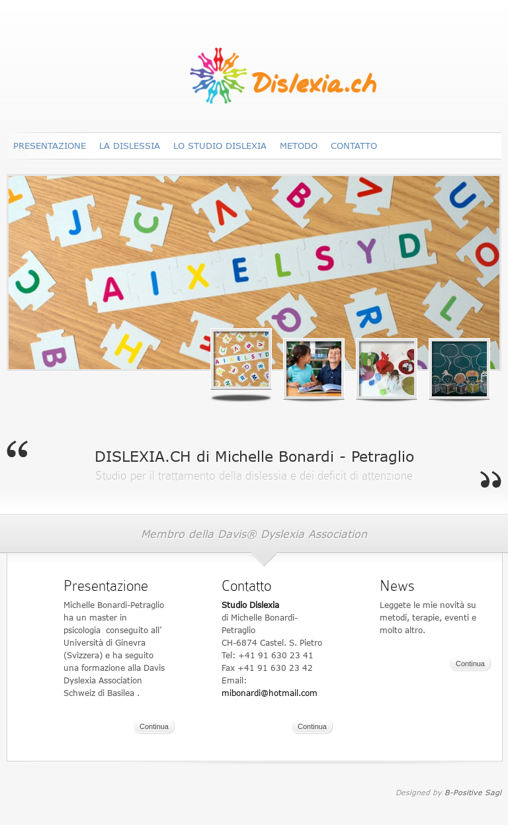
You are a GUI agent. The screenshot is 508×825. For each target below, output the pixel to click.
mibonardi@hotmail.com (270, 693)
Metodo (299, 145)
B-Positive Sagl (472, 792)
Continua (154, 726)
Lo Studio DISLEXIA (220, 145)
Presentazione (49, 145)
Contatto (354, 145)
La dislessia (129, 145)
